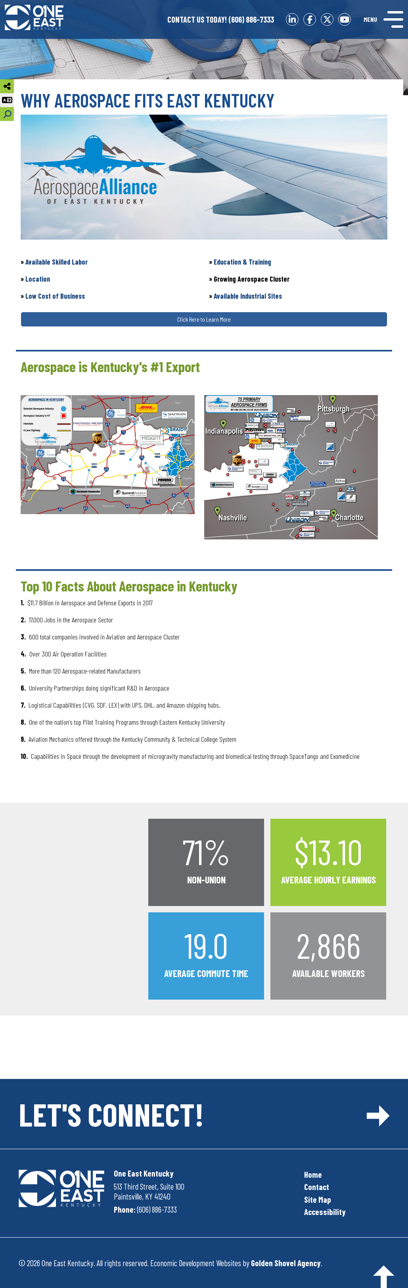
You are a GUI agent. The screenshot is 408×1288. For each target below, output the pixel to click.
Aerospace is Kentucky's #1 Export (110, 366)
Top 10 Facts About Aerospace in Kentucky (129, 585)
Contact (316, 1187)
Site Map (317, 1199)
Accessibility (325, 1212)
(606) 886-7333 (220, 19)
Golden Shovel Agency (286, 1263)
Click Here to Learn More (204, 319)
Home (313, 1174)
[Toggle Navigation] (383, 19)
